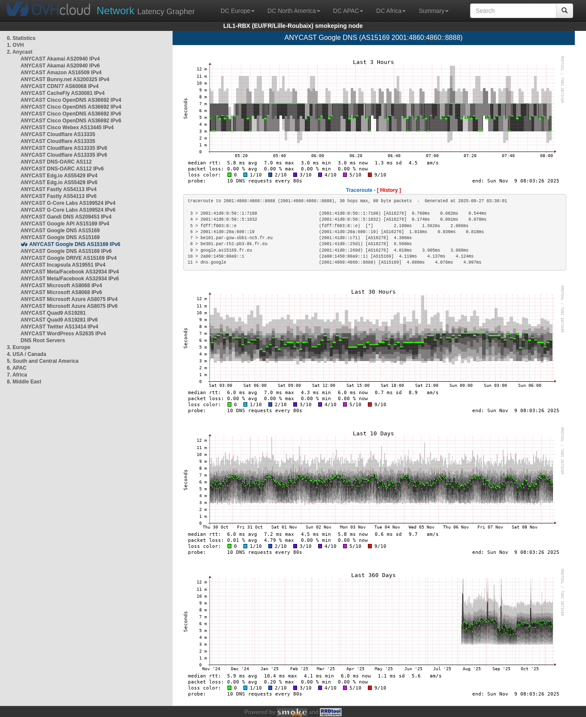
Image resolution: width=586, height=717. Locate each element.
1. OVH (15, 45)
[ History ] (389, 190)
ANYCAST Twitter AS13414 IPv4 (59, 327)
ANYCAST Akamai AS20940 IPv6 (60, 66)
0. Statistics (21, 38)
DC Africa (391, 10)
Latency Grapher (146, 10)
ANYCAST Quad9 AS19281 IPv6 (59, 320)
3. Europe (18, 347)
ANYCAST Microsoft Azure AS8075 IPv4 (69, 299)
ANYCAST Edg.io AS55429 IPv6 (59, 182)
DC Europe (238, 10)
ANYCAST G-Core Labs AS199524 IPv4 (68, 203)
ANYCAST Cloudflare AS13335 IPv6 (64, 148)
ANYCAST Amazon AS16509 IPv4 (61, 73)
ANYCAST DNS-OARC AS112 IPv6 (62, 169)
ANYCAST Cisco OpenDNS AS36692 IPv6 (71, 114)
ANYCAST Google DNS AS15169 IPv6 (74, 244)
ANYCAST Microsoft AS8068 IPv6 (61, 292)
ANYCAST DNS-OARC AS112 (56, 162)
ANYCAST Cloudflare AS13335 (58, 134)
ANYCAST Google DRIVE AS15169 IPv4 (69, 258)
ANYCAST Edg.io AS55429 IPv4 (59, 176)
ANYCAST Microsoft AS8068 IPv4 (61, 286)
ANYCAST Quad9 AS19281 (53, 313)
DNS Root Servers (43, 340)
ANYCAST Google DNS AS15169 (60, 231)
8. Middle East (24, 382)
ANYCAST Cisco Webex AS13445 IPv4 (67, 128)
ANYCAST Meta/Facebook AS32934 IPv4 (70, 272)
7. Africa (17, 375)
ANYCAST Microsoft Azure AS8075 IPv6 (69, 306)
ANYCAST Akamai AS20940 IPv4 (60, 59)
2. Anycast (20, 52)
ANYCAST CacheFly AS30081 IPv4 (63, 93)
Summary (434, 10)
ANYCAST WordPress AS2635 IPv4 (63, 334)
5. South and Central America (43, 361)
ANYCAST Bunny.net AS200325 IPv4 (65, 79)
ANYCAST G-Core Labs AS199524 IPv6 (68, 210)
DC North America (293, 10)
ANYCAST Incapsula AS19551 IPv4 (63, 265)
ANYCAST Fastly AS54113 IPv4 (59, 189)
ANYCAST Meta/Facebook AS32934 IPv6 (70, 279)
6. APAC (17, 368)
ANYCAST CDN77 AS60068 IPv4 (60, 86)
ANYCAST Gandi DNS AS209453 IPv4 (66, 217)
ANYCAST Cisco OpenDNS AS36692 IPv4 (71, 100)
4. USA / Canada (26, 354)
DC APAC (348, 10)
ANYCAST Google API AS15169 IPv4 (65, 224)
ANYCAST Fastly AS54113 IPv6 (59, 196)
